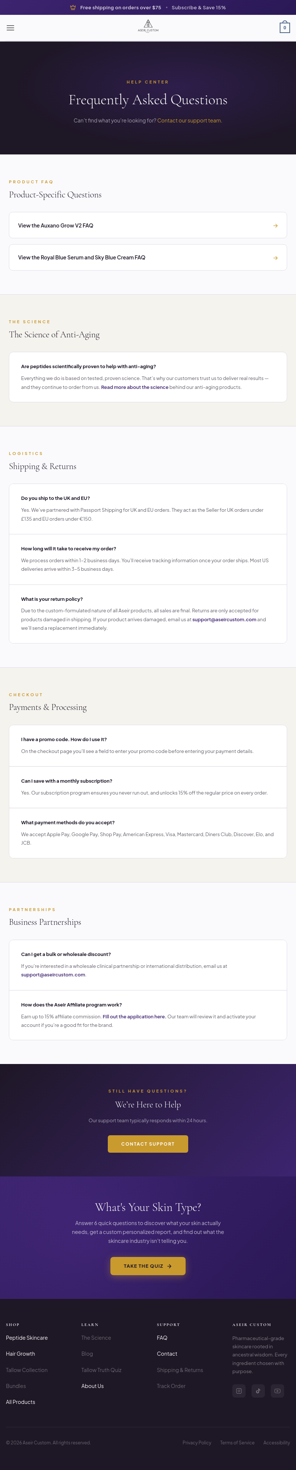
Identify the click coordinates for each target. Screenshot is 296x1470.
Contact (167, 1353)
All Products (20, 1401)
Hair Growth (20, 1353)
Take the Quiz (148, 1266)
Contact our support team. (189, 120)
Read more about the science (135, 387)
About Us (93, 1385)
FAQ (162, 1337)
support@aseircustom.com (224, 619)
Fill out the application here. (134, 1016)
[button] (10, 28)
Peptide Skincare (27, 1337)
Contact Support (147, 1144)
